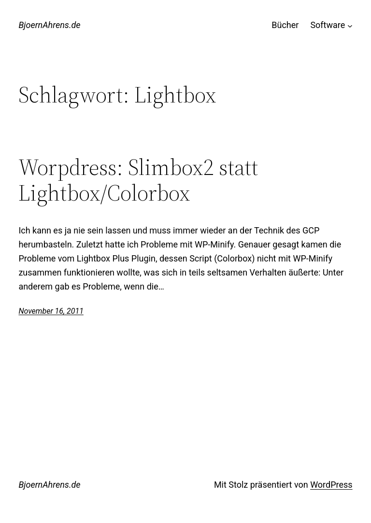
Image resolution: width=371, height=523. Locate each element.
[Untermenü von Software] (350, 25)
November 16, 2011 (50, 311)
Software (327, 25)
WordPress (331, 484)
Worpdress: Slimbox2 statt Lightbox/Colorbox (138, 179)
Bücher (285, 25)
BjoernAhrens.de (49, 25)
